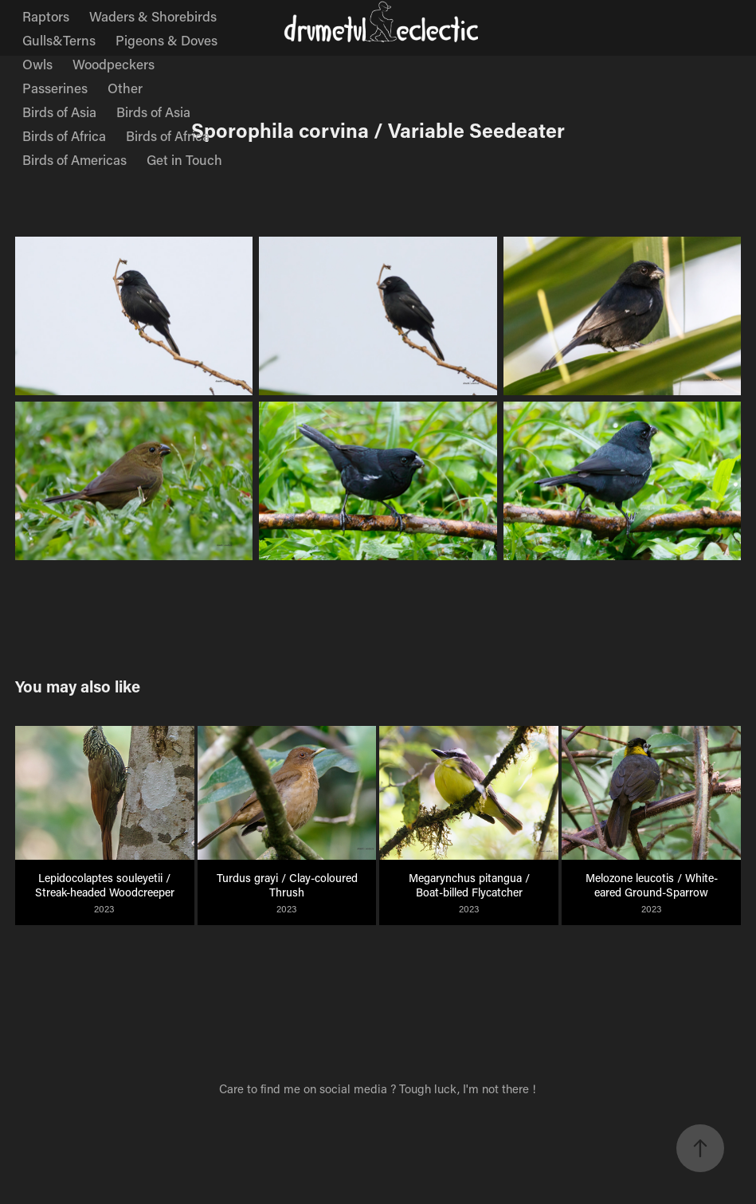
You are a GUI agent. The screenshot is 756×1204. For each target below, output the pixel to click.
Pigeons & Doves (166, 40)
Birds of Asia (59, 111)
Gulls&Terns (59, 40)
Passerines (55, 87)
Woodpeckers (113, 64)
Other (125, 87)
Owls (37, 64)
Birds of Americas (74, 159)
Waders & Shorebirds (153, 16)
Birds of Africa (64, 135)
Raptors (45, 16)
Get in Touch (184, 159)
